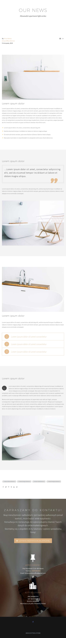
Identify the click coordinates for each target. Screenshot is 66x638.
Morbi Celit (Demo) (39, 481)
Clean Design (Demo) (24, 481)
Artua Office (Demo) (8, 41)
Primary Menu (62, 4)
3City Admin (8, 38)
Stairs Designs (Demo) (53, 481)
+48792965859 (35, 571)
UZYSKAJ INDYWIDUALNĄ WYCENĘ (33, 540)
